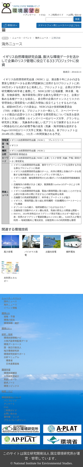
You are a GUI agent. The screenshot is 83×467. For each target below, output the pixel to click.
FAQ (42, 15)
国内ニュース (10, 301)
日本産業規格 (12, 364)
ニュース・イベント (22, 38)
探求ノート (9, 383)
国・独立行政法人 (12, 347)
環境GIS (6, 313)
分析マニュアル (11, 357)
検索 (77, 19)
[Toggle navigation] (4, 30)
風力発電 (8, 252)
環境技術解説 (10, 373)
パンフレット (10, 400)
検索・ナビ (7, 391)
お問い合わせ (74, 15)
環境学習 (6, 370)
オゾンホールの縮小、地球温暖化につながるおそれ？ (39, 207)
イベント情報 (10, 308)
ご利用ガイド (56, 15)
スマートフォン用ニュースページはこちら (59, 25)
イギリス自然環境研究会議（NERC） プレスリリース (36, 140)
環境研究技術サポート (15, 354)
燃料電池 (70, 252)
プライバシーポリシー (15, 420)
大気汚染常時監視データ (16, 341)
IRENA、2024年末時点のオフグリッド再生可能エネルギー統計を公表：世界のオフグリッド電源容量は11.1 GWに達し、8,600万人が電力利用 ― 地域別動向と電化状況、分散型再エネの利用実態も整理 (47, 217)
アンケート (29, 15)
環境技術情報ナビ (12, 338)
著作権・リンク (11, 417)
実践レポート (10, 379)
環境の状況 (9, 320)
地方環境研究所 (11, 351)
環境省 (9, 360)
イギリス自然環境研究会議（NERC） (27, 151)
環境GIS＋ (10, 25)
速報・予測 (9, 316)
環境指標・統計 (11, 323)
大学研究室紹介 (11, 376)
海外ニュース (41, 38)
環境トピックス (11, 386)
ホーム (5, 38)
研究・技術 (7, 334)
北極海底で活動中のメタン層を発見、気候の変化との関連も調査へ (46, 210)
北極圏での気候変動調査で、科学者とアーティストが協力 (41, 197)
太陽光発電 (50, 252)
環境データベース (12, 344)
